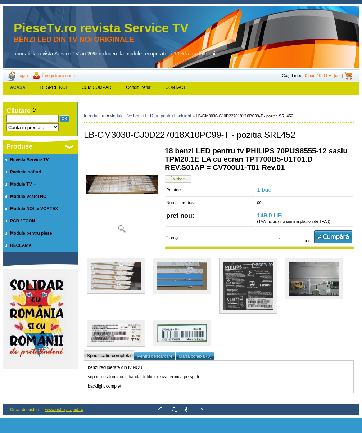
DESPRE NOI (53, 87)
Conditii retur (138, 87)
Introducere (95, 115)
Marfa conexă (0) (194, 356)
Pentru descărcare (154, 356)
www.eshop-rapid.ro (64, 409)
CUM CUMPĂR (97, 87)
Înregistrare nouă (58, 75)
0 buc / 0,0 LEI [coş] (324, 75)
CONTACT (175, 87)
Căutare (18, 110)
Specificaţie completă (109, 355)
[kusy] (288, 239)
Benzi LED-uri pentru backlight (162, 115)
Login (22, 75)
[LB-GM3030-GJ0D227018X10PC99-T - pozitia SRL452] (121, 192)
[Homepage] (18, 87)
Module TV (119, 115)
